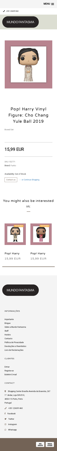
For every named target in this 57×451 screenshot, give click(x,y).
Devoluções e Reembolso (15, 346)
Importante (9, 319)
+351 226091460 (10, 11)
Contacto (8, 339)
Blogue (7, 323)
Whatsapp (12, 430)
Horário (8, 335)
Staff (7, 331)
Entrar (7, 367)
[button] (48, 4)
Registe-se (9, 371)
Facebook (11, 414)
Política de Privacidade (14, 342)
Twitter (11, 419)
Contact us (11, 180)
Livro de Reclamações (14, 350)
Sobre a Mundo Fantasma (15, 327)
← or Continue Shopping (29, 180)
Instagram (12, 424)
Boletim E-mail (11, 375)
